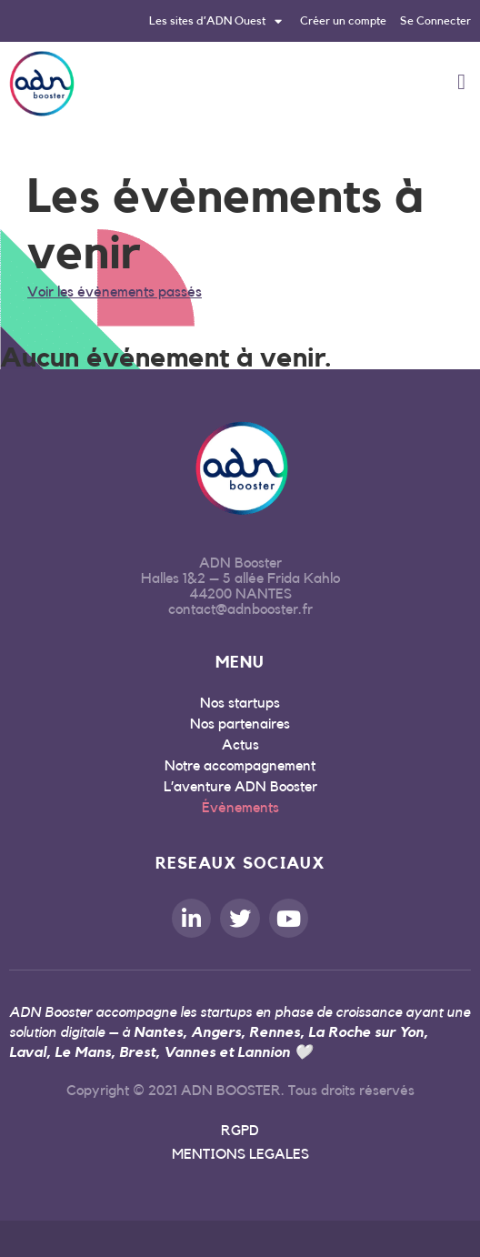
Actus (240, 745)
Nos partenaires (240, 724)
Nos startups (240, 703)
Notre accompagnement (240, 766)
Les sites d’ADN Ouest (215, 21)
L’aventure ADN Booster (240, 786)
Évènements (240, 807)
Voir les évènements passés (114, 292)
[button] (461, 81)
